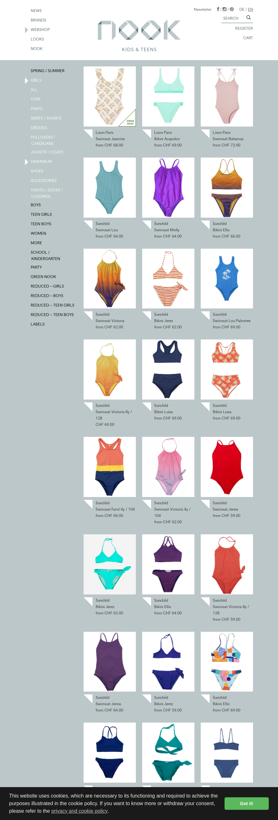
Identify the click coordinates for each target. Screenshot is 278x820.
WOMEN (38, 234)
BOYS (36, 205)
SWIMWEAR (41, 162)
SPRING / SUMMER (48, 71)
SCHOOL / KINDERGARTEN (45, 255)
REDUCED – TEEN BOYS (52, 315)
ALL (34, 90)
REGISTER (241, 29)
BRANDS (38, 20)
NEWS (36, 11)
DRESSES (39, 128)
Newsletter (203, 9)
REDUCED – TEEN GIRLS (52, 305)
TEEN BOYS (41, 224)
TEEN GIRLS (41, 215)
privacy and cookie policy (79, 811)
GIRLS (36, 81)
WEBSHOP (40, 30)
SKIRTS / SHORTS (46, 118)
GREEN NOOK (43, 277)
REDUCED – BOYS (47, 296)
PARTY (36, 267)
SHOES (37, 171)
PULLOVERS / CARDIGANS (43, 140)
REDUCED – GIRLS (47, 286)
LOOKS (37, 39)
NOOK (36, 49)
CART (245, 38)
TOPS (36, 99)
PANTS (36, 109)
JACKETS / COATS (47, 152)
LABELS (38, 324)
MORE (36, 243)
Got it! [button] (246, 803)
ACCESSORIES (44, 181)
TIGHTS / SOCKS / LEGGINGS (47, 193)
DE (241, 9)
